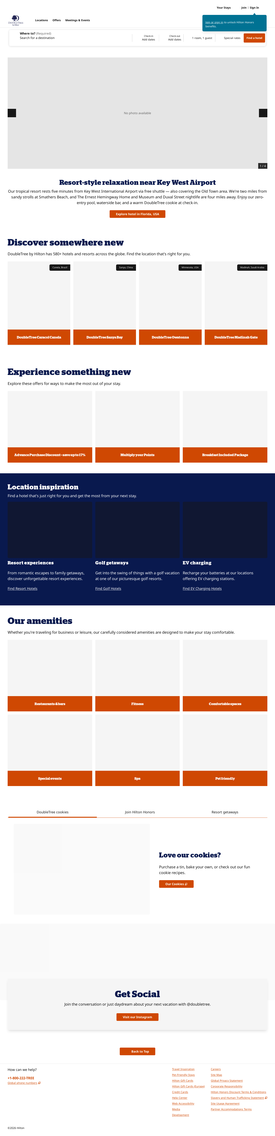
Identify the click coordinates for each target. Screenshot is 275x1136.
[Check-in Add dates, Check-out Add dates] (158, 38)
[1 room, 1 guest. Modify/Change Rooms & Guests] (199, 38)
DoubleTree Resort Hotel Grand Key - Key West (237, 64)
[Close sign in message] (264, 17)
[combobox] (70, 35)
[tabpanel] (137, 866)
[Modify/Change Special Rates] (229, 38)
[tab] (52, 812)
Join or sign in (214, 22)
